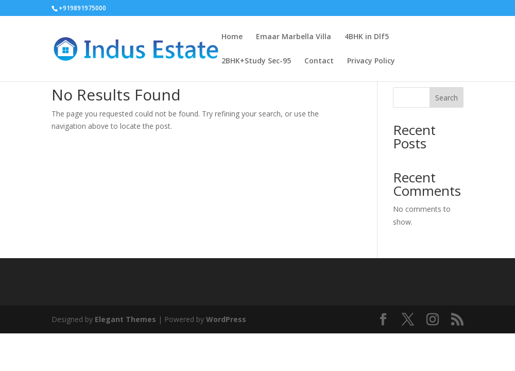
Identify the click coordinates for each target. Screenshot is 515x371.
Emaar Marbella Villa (293, 37)
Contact (319, 61)
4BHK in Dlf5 (367, 37)
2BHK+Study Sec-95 (256, 61)
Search (446, 98)
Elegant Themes (125, 319)
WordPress (226, 319)
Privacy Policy (371, 61)
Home (232, 37)
